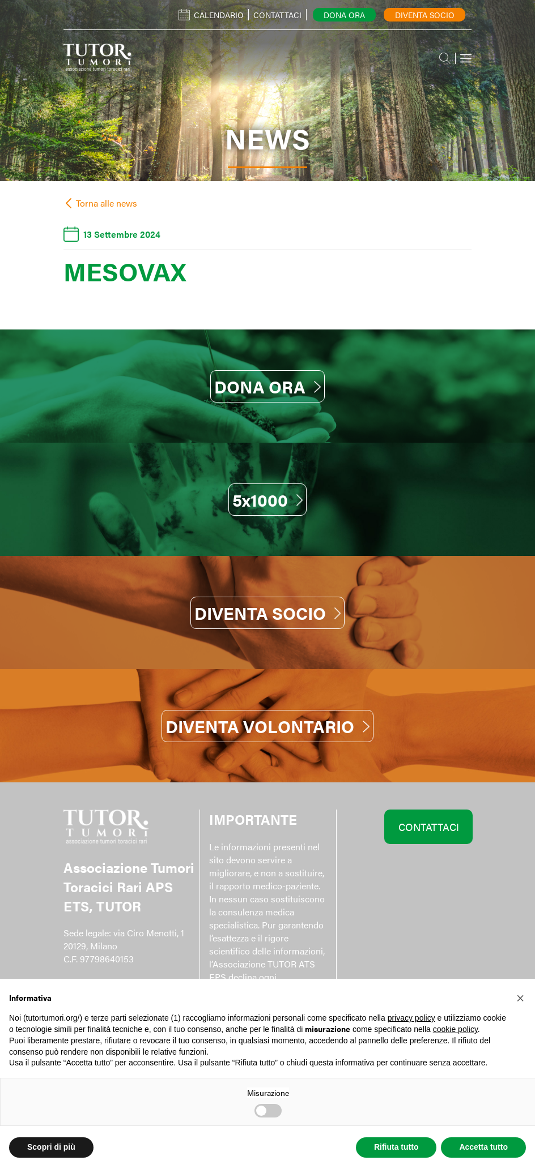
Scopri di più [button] (51, 1146)
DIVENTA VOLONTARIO (267, 726)
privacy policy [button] (411, 1017)
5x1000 (267, 499)
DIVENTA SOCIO (267, 613)
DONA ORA (267, 386)
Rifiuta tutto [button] (396, 1146)
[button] (520, 997)
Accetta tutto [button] (483, 1146)
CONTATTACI (428, 827)
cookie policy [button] (455, 1029)
